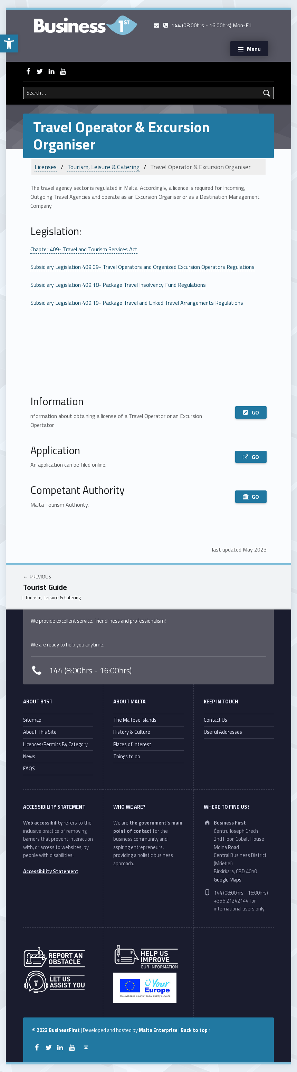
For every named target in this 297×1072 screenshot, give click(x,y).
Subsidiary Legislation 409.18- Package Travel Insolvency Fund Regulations (118, 285)
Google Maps (227, 880)
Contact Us (215, 720)
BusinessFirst (64, 1030)
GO (251, 412)
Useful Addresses (223, 732)
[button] (9, 43)
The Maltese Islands (134, 720)
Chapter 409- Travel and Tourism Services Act (83, 249)
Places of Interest (132, 744)
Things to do (126, 756)
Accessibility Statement (50, 871)
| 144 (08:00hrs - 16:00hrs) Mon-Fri (202, 25)
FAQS (29, 768)
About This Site (40, 732)
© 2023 (40, 1030)
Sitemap (32, 720)
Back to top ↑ (196, 1030)
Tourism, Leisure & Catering (103, 167)
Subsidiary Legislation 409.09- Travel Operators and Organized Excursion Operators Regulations (142, 267)
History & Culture (131, 732)
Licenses (46, 167)
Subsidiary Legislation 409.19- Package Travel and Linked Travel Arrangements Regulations (136, 303)
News (29, 756)
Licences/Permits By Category (55, 744)
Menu (254, 49)
